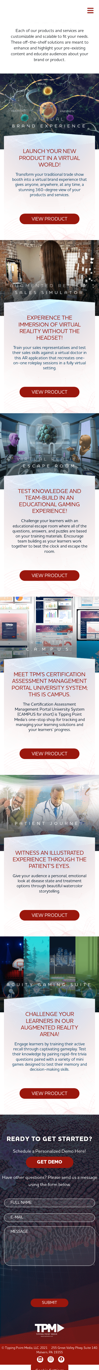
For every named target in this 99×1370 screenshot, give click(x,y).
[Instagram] (51, 1358)
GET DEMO (49, 1162)
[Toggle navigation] (90, 12)
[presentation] (50, 1282)
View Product (49, 219)
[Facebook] (61, 1358)
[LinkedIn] (40, 1358)
